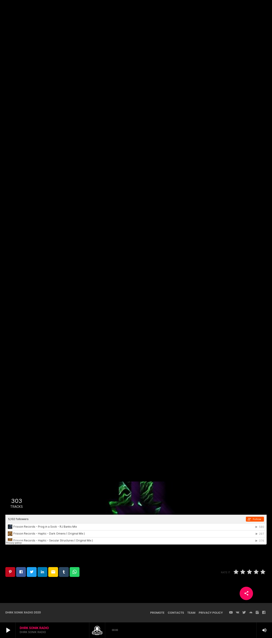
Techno (136, 75)
